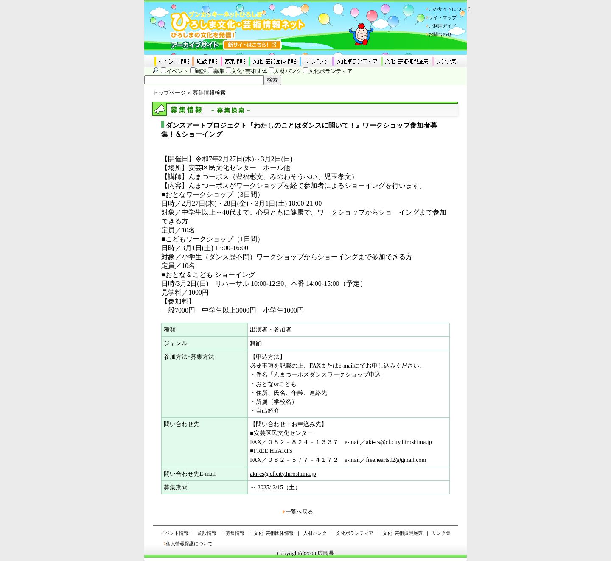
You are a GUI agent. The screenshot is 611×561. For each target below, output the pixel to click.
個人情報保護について (189, 543)
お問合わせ (440, 34)
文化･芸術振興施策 (403, 533)
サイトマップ (443, 17)
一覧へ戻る (299, 512)
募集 (218, 71)
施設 (201, 71)
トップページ (169, 93)
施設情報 (207, 533)
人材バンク (288, 71)
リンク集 (441, 533)
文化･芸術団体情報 (274, 533)
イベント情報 (174, 533)
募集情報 (235, 533)
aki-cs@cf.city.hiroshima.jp (283, 473)
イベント (177, 71)
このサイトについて (450, 8)
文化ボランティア (330, 71)
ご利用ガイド (443, 25)
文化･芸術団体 (249, 71)
